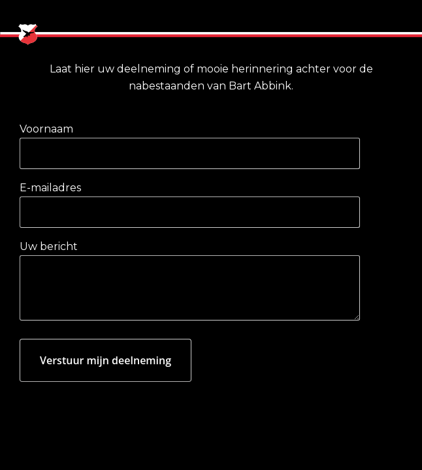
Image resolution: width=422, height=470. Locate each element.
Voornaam (46, 129)
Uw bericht (49, 246)
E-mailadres (50, 187)
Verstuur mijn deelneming (105, 360)
